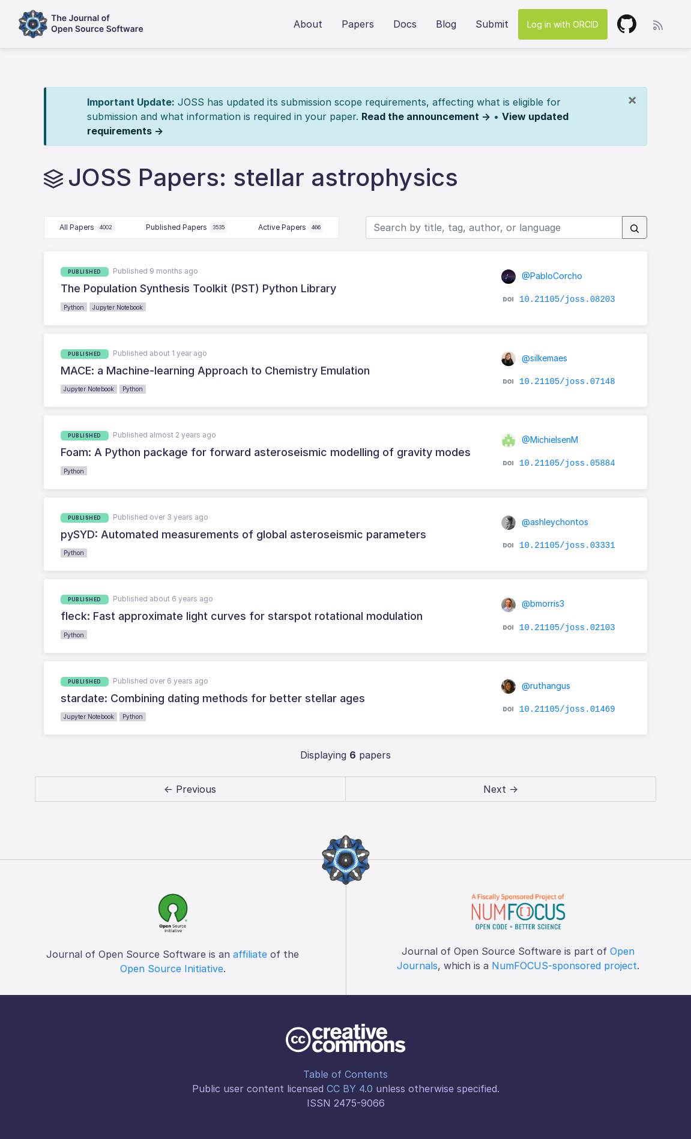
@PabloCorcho (541, 276)
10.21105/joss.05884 (567, 463)
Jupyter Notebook (117, 307)
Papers (358, 24)
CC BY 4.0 (350, 1089)
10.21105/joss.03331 (567, 545)
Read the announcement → (425, 116)
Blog (446, 24)
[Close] (632, 99)
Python (74, 307)
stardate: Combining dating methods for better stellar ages (213, 698)
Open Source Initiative (171, 969)
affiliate (250, 954)
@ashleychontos (544, 522)
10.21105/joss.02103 (567, 627)
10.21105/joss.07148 (567, 381)
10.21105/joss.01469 (567, 709)
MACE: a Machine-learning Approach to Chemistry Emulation (215, 370)
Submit (491, 24)
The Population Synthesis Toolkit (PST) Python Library (198, 288)
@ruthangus (535, 686)
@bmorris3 (532, 603)
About (308, 24)
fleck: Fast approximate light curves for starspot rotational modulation (242, 616)
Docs (405, 24)
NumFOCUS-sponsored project (564, 966)
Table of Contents (345, 1074)
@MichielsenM (539, 439)
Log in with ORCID (563, 24)
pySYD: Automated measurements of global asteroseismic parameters (243, 534)
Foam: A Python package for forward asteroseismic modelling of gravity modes (266, 452)
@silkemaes (534, 358)
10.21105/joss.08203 (567, 299)
